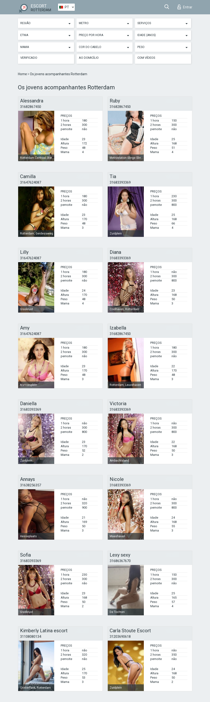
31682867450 (30, 107)
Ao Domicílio (89, 57)
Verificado (28, 57)
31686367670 (120, 561)
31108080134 (30, 636)
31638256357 (30, 485)
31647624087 (30, 182)
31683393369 (120, 182)
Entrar (185, 7)
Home (23, 74)
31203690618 (120, 636)
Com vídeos (146, 57)
